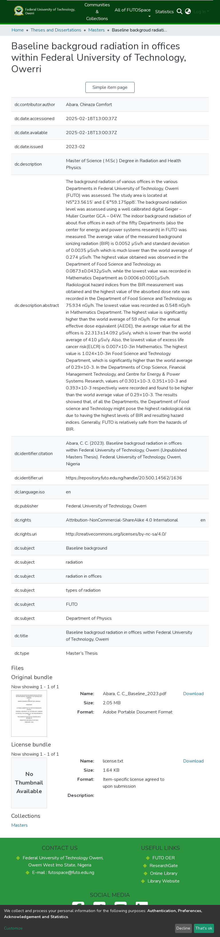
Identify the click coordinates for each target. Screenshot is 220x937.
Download (193, 694)
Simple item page (110, 87)
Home (17, 30)
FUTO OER (163, 858)
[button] (188, 11)
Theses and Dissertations (56, 30)
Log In (199, 12)
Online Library (163, 873)
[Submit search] (179, 11)
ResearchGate (164, 865)
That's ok (203, 928)
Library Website (164, 881)
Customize (13, 928)
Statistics (164, 12)
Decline (183, 928)
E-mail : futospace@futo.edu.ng (63, 872)
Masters (96, 30)
